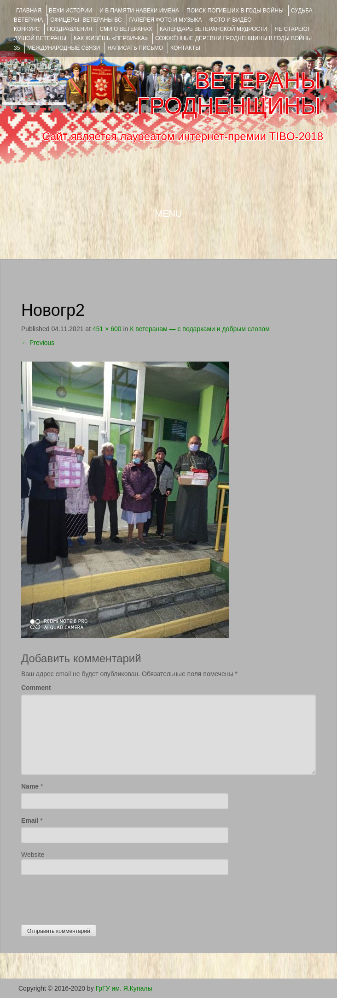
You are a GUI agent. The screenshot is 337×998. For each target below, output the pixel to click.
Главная (28, 10)
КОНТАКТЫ (185, 48)
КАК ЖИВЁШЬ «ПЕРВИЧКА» (111, 38)
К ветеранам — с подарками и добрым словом (199, 329)
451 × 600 (107, 329)
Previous (37, 342)
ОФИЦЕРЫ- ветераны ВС (86, 20)
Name (30, 786)
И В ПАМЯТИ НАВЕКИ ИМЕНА (139, 10)
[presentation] (91, 897)
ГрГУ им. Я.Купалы (124, 988)
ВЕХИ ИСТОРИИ (70, 10)
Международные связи (63, 48)
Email (29, 820)
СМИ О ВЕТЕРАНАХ (125, 29)
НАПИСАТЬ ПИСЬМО (135, 48)
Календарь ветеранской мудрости (213, 29)
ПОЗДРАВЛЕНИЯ (69, 29)
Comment (36, 687)
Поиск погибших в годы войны (235, 10)
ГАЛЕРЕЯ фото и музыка (165, 20)
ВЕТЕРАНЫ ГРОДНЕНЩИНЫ (229, 93)
